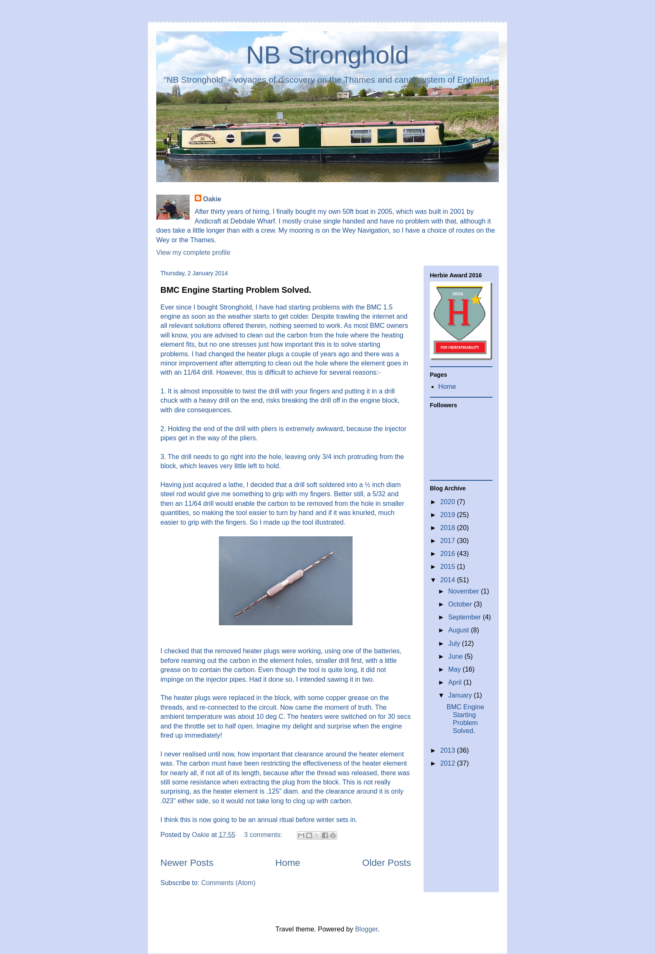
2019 (448, 514)
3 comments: (264, 834)
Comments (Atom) (228, 882)
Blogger (366, 929)
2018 (448, 527)
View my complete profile (193, 252)
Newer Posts (186, 863)
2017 (448, 540)
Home (287, 863)
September (465, 617)
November (464, 591)
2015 (448, 566)
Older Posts (386, 863)
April (455, 682)
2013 (448, 750)
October (461, 604)
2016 (448, 553)
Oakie (212, 199)
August (459, 630)
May (455, 669)
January (461, 695)
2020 (448, 501)
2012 (448, 763)
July (455, 643)
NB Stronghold (327, 55)
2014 (448, 580)
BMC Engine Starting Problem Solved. (235, 289)
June (456, 656)
